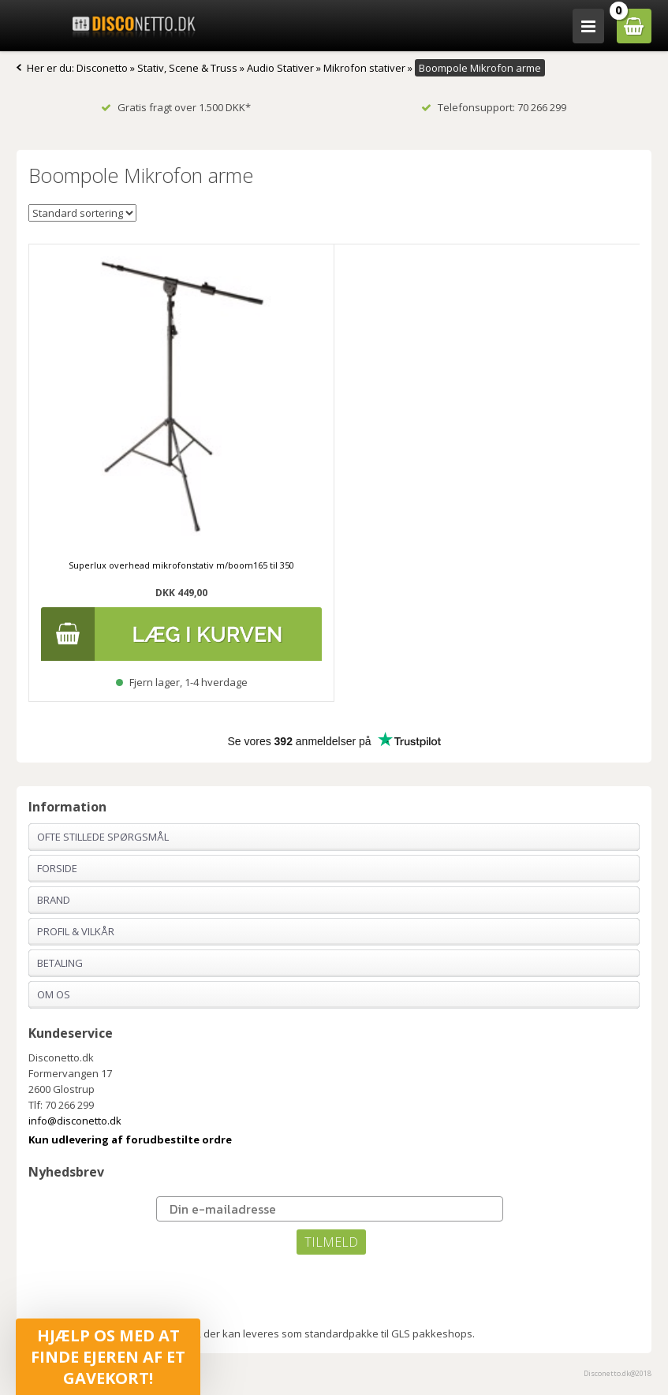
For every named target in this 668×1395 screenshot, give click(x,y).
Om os (53, 994)
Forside (57, 868)
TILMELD (331, 1242)
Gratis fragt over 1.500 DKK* (176, 107)
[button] (108, 1357)
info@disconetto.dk (74, 1120)
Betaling (60, 963)
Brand (53, 900)
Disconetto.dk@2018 (617, 1373)
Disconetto (102, 68)
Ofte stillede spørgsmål (103, 837)
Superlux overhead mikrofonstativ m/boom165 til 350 (181, 565)
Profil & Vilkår (75, 931)
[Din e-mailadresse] (329, 1209)
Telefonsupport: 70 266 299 (493, 107)
